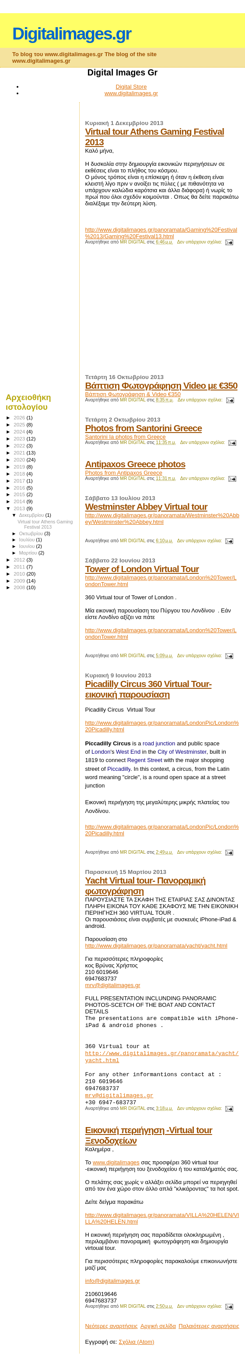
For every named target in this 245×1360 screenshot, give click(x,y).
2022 (20, 445)
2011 (20, 566)
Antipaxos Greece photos (135, 464)
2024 (20, 431)
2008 (20, 587)
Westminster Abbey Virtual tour (146, 506)
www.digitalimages (116, 1162)
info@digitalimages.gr (112, 1281)
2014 (20, 501)
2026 (20, 417)
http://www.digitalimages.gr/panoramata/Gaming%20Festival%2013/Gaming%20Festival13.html (161, 233)
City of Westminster (182, 751)
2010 (20, 573)
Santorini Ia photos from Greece (125, 436)
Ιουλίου (27, 539)
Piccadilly (118, 769)
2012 (20, 559)
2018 (20, 473)
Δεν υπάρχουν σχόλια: (200, 242)
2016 (20, 487)
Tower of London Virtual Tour (142, 569)
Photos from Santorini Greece (143, 428)
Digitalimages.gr (71, 33)
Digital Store (131, 86)
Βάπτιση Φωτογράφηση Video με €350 (161, 385)
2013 (20, 508)
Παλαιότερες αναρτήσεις (208, 1326)
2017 (20, 480)
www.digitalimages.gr (131, 93)
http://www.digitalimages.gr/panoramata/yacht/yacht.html (156, 945)
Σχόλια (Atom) (136, 1342)
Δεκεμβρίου (32, 515)
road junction (159, 743)
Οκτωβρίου (32, 533)
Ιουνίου (27, 546)
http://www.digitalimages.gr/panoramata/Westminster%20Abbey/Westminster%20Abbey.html (162, 518)
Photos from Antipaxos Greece (123, 472)
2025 (20, 424)
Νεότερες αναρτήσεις (111, 1326)
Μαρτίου (28, 552)
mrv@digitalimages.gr (112, 985)
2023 (20, 438)
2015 (20, 494)
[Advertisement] (151, 313)
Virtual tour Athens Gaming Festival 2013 (45, 524)
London (100, 751)
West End (128, 751)
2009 (20, 580)
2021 (20, 452)
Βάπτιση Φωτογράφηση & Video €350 (133, 394)
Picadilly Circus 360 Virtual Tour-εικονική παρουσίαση (148, 689)
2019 (20, 466)
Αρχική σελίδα (158, 1326)
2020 (20, 459)
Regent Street (144, 760)
